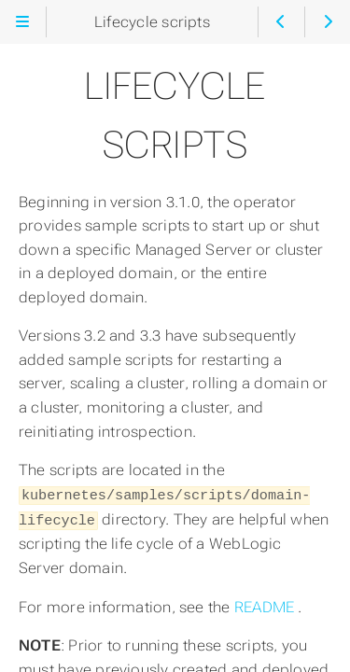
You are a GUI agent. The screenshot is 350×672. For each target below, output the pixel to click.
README (266, 604)
